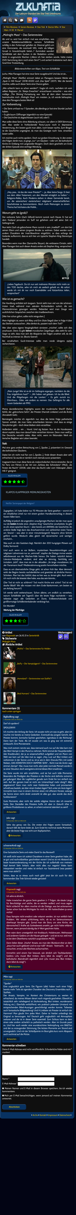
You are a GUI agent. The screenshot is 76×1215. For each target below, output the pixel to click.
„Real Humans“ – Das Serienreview (24, 698)
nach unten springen (11, 711)
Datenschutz (64, 1115)
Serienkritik (34, 635)
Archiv (35, 1115)
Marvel (20, 30)
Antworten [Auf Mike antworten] (11, 1039)
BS (66, 637)
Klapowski (10, 635)
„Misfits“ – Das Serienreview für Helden (27, 653)
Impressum (53, 1115)
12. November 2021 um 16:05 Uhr (16, 892)
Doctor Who (53, 27)
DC (12, 30)
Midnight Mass (8, 641)
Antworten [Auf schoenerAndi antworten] (11, 883)
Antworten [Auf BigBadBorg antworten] (11, 811)
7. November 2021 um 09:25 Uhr (13, 719)
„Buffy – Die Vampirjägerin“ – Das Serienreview (30, 668)
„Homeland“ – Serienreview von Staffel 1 (27, 683)
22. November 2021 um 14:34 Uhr (13, 979)
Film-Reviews (11, 27)
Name (5, 1078)
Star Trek (41, 27)
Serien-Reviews (27, 27)
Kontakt (43, 1115)
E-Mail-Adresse (9, 1083)
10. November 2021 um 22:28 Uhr (13, 848)
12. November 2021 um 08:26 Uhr (16, 821)
